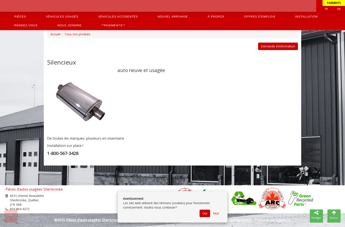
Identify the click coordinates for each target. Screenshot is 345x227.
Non (216, 213)
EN (339, 9)
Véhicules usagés (62, 16)
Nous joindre (69, 25)
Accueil (55, 34)
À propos (216, 16)
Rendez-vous (26, 25)
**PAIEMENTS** (113, 25)
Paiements (334, 3)
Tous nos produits (77, 34)
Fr (326, 9)
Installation (306, 16)
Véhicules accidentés (118, 16)
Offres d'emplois (259, 16)
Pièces (20, 16)
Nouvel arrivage (173, 16)
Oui (204, 213)
